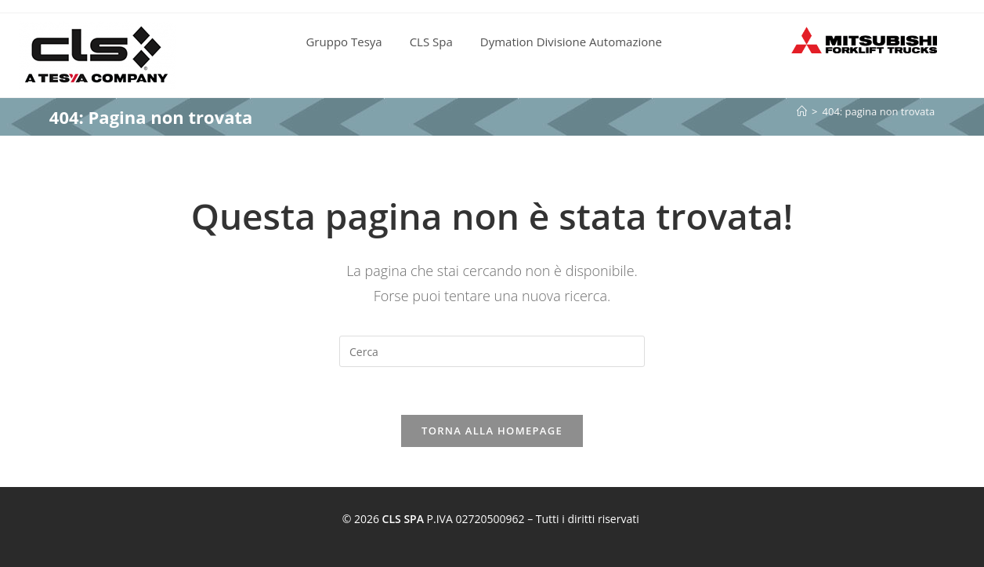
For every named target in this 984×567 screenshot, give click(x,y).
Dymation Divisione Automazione (571, 41)
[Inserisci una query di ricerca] (492, 351)
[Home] (802, 111)
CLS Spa (431, 41)
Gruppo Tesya (344, 41)
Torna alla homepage (492, 430)
